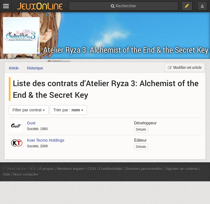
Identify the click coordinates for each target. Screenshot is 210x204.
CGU (92, 169)
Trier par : (68, 110)
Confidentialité (110, 169)
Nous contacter (25, 174)
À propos (46, 169)
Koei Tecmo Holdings (45, 140)
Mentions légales (71, 169)
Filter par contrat (29, 110)
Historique (35, 68)
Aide (6, 174)
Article (13, 68)
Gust (31, 123)
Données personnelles (143, 169)
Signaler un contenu (181, 169)
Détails (141, 129)
